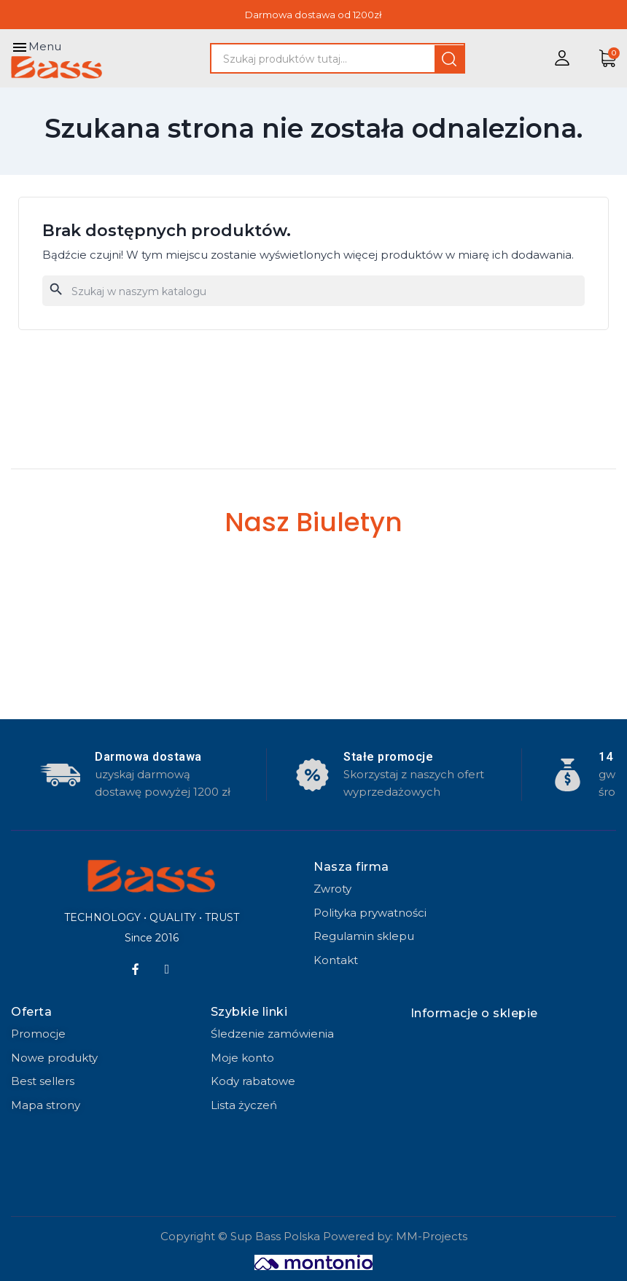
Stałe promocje (388, 757)
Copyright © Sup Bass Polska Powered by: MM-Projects (313, 1236)
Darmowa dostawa (148, 757)
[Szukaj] (313, 290)
